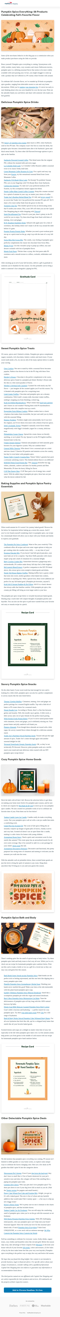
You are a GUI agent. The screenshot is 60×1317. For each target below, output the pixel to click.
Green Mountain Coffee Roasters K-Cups (18, 171)
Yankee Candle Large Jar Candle (15, 817)
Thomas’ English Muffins (13, 702)
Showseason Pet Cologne (12, 1173)
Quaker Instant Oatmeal (12, 443)
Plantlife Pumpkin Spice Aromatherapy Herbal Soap (22, 984)
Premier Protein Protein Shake (14, 231)
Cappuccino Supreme (11, 186)
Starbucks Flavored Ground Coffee (16, 160)
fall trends (26, 1248)
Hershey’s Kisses (10, 377)
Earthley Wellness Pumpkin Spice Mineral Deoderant (22, 993)
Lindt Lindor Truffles (11, 394)
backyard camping (46, 403)
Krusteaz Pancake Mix (12, 553)
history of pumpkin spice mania (15, 143)
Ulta (42, 1013)
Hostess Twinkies (10, 420)
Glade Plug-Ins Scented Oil (13, 826)
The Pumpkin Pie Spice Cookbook (16, 544)
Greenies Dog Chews (11, 1185)
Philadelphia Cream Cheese (13, 434)
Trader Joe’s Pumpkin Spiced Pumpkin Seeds (19, 736)
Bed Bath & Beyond (26, 806)
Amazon (34, 463)
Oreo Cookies (8, 368)
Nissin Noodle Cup (10, 710)
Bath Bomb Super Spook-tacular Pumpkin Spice (21, 976)
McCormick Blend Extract (13, 567)
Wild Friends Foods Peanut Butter (16, 719)
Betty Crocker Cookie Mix (13, 562)
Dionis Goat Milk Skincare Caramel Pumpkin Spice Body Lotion (26, 1007)
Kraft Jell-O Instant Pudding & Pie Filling (18, 584)
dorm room (16, 846)
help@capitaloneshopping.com (34, 1312)
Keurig (13, 174)
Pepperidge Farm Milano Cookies (15, 411)
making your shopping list (29, 87)
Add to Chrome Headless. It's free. (27, 1290)
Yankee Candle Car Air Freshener (15, 1210)
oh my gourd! (45, 197)
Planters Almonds (10, 727)
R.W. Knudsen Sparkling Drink (15, 223)
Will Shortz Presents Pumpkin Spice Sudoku (19, 1219)
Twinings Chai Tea (10, 206)
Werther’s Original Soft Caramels (15, 386)
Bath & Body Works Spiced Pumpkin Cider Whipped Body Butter (27, 1018)
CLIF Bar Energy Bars (12, 471)
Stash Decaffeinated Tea (12, 214)
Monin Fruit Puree (10, 251)
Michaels (39, 1245)
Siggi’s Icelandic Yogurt (12, 426)
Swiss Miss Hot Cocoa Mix (13, 240)
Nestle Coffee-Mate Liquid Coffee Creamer (19, 191)
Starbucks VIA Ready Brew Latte (15, 180)
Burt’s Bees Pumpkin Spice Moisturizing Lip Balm (21, 998)
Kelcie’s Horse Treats (11, 1205)
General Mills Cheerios (12, 448)
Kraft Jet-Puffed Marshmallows (15, 403)
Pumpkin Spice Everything (27, 1228)
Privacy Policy (22, 1312)
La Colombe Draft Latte (12, 166)
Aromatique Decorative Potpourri (15, 849)
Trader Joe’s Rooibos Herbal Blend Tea (17, 197)
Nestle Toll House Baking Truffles (16, 573)
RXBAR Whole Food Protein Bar (15, 463)
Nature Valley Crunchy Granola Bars (17, 457)
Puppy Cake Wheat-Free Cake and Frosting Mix (20, 1193)
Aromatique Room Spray (12, 837)
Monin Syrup (8, 246)
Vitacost (37, 211)
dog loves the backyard (39, 1173)
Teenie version (11, 1190)
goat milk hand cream (29, 1013)
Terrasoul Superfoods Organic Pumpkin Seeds (20, 744)
